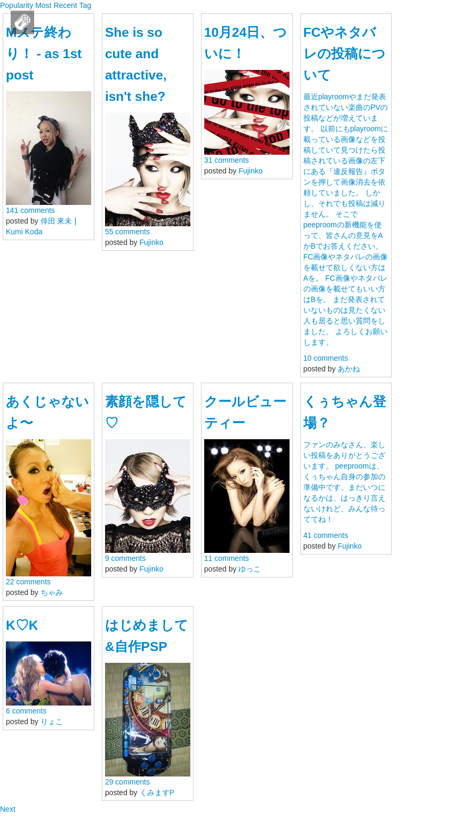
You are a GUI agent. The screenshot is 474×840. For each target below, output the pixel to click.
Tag (85, 5)
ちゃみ (52, 592)
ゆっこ (249, 569)
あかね (349, 368)
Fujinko (152, 242)
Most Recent (56, 5)
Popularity (16, 5)
